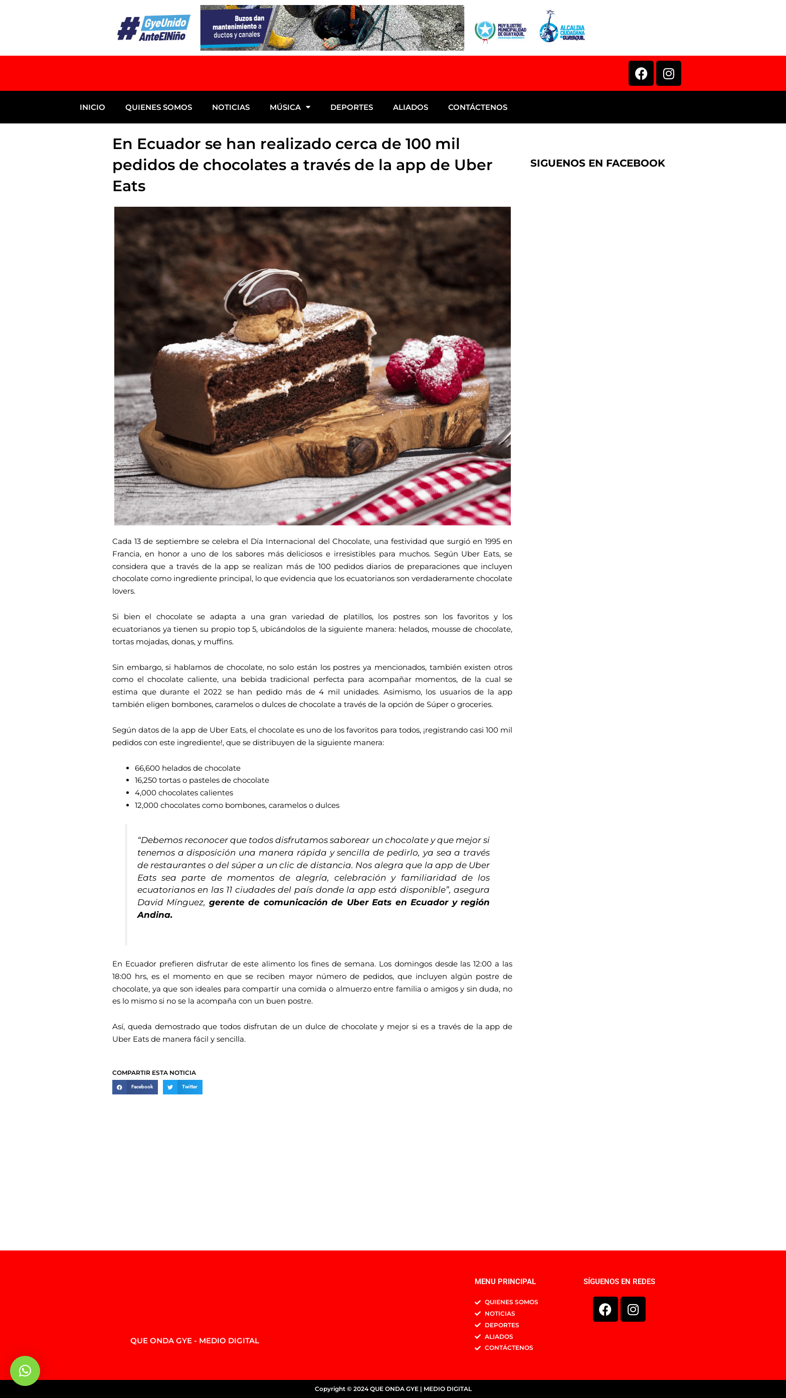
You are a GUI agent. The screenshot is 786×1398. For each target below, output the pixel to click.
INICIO (92, 209)
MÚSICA (290, 209)
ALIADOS (410, 209)
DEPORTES (351, 209)
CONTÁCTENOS (477, 209)
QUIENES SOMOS (158, 209)
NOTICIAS (231, 209)
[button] (135, 1188)
